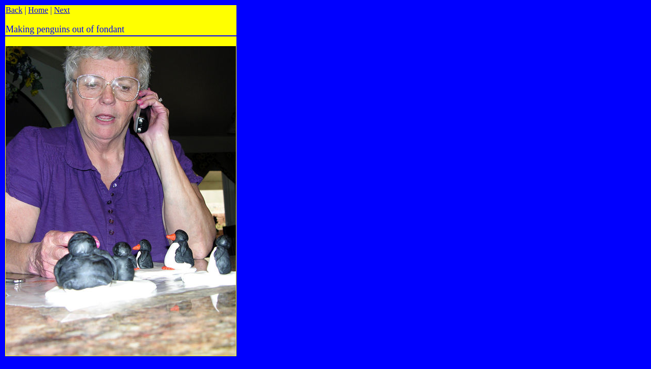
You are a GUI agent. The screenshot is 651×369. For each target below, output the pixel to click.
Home (38, 10)
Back (14, 10)
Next (62, 10)
